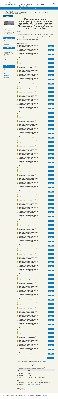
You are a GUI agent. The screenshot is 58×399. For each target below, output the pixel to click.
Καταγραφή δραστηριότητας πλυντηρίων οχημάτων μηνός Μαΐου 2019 (28, 249)
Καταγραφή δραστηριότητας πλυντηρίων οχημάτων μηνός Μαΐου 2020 (28, 299)
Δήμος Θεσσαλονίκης (7, 29)
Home (7, 11)
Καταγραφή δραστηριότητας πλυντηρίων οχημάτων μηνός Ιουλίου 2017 (28, 162)
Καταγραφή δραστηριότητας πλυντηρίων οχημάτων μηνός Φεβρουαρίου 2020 (28, 287)
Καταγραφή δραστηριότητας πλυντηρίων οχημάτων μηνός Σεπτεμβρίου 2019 (28, 266)
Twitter (6, 69)
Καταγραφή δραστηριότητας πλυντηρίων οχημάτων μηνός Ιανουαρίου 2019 (28, 233)
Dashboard (30, 8)
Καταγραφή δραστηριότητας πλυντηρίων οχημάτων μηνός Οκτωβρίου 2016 (28, 129)
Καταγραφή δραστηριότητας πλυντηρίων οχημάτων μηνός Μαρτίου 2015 (28, 54)
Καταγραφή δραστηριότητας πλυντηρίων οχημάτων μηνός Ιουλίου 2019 (28, 258)
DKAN (44, 395)
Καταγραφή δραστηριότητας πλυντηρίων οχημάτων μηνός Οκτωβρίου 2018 (28, 220)
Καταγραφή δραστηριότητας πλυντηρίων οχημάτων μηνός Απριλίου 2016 (28, 104)
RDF (11, 59)
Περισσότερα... (7, 34)
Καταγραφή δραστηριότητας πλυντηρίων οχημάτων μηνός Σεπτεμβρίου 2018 (28, 216)
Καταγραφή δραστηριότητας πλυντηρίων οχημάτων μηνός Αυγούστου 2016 (28, 120)
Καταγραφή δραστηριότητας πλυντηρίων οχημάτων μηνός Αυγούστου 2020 (28, 312)
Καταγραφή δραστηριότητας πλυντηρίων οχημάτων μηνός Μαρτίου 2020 (28, 291)
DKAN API (9, 61)
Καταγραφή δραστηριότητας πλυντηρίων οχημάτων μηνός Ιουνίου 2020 (28, 303)
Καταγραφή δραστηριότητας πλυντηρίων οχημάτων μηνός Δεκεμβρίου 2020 (28, 328)
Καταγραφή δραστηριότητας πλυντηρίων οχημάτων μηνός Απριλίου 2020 (28, 295)
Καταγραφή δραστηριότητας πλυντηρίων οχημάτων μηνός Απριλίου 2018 (28, 195)
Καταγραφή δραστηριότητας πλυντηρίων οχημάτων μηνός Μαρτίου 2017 (28, 150)
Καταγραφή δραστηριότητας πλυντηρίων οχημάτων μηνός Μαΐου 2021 (28, 349)
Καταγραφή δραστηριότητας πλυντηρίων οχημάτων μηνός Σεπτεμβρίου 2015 (28, 75)
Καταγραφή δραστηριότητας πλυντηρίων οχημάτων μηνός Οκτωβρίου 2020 (28, 320)
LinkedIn (6, 71)
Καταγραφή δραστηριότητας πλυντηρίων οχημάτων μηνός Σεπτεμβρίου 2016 (28, 125)
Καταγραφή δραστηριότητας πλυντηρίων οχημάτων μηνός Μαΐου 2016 (28, 108)
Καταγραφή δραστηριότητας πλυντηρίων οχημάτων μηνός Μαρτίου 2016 (28, 100)
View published (8, 16)
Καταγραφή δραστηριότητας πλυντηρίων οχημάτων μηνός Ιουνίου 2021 (28, 353)
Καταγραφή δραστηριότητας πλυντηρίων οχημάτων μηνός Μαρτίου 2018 (28, 191)
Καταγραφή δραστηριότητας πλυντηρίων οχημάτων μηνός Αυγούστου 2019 (28, 262)
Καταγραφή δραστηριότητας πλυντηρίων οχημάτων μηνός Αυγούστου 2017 (28, 166)
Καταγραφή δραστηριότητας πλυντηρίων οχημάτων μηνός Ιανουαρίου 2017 (28, 141)
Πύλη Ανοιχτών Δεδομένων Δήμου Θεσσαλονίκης (31, 5)
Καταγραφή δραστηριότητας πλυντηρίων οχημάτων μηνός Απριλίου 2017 (28, 154)
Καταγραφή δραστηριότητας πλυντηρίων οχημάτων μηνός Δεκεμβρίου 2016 (28, 137)
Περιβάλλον (20, 31)
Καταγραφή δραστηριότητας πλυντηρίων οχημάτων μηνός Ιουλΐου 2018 (28, 208)
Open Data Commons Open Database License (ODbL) (9, 42)
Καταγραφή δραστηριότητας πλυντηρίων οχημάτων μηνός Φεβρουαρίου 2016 (28, 96)
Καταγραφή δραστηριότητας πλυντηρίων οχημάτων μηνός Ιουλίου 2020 (28, 307)
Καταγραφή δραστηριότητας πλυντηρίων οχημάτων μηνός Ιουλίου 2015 (28, 71)
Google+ (6, 75)
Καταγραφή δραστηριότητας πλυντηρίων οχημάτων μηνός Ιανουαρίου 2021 (28, 332)
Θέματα (25, 8)
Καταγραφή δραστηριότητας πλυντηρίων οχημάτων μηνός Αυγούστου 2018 (28, 212)
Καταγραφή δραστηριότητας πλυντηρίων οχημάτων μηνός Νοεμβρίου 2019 (28, 274)
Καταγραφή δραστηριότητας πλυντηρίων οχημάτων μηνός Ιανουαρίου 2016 (28, 91)
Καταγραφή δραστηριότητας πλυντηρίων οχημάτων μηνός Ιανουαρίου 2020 (28, 282)
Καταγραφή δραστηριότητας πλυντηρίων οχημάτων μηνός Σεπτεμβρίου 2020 (28, 316)
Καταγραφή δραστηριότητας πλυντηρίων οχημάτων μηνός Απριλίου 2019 (28, 245)
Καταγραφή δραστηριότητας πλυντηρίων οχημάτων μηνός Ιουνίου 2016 (28, 112)
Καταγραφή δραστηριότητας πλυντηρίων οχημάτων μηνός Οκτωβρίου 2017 (28, 170)
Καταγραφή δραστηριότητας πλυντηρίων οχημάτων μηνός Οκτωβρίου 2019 (28, 270)
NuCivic (47, 395)
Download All (50, 357)
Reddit (6, 73)
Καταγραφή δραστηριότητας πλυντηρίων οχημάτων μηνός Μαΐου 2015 (28, 62)
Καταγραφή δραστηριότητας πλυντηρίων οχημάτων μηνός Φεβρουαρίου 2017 (28, 145)
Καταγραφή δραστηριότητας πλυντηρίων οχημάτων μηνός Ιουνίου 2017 (28, 158)
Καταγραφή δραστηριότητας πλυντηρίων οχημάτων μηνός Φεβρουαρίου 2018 (28, 187)
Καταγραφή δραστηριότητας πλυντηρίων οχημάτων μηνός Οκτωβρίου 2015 (28, 79)
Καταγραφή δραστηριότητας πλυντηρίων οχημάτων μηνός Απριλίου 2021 (28, 345)
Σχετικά (36, 8)
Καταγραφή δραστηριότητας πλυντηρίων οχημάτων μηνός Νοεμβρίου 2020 (28, 324)
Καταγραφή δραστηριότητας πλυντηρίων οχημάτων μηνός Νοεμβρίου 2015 (28, 83)
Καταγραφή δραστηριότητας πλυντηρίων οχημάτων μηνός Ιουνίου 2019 (28, 253)
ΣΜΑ (19, 361)
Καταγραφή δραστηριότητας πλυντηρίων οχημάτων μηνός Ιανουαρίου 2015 (28, 46)
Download (51, 46)
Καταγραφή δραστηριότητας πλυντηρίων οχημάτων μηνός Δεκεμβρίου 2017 (28, 179)
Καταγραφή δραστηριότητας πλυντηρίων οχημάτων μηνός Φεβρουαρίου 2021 (28, 336)
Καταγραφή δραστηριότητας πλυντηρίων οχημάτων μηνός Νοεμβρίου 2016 (28, 133)
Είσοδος (52, 8)
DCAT (33, 367)
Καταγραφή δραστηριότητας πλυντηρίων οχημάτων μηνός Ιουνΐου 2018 (28, 204)
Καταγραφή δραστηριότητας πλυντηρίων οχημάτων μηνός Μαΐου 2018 (28, 199)
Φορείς (15, 8)
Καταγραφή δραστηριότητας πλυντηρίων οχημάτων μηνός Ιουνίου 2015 (28, 66)
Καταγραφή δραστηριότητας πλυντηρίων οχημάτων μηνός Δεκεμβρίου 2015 (28, 87)
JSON (7, 59)
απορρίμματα (24, 361)
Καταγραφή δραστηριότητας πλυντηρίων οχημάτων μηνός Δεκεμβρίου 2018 (28, 228)
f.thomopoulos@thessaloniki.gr (34, 384)
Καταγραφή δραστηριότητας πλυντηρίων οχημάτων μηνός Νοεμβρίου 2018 (28, 224)
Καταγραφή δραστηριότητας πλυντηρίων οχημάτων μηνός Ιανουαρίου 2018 (28, 183)
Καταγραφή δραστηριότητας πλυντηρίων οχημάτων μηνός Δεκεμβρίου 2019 (28, 278)
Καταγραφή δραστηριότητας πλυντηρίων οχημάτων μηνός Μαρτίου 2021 (28, 341)
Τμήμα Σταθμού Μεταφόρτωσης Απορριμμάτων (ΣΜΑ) (37, 361)
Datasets (11, 11)
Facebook (6, 77)
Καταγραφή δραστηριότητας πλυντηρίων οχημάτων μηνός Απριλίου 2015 (28, 58)
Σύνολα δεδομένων (8, 8)
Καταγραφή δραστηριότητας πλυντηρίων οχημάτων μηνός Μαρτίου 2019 (28, 241)
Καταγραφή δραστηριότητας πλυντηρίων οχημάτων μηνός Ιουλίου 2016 (28, 116)
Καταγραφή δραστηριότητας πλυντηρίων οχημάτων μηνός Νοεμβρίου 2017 (28, 174)
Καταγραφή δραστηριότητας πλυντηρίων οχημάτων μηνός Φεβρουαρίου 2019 (28, 237)
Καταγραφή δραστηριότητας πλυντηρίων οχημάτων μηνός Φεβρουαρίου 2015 (28, 50)
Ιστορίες (20, 8)
